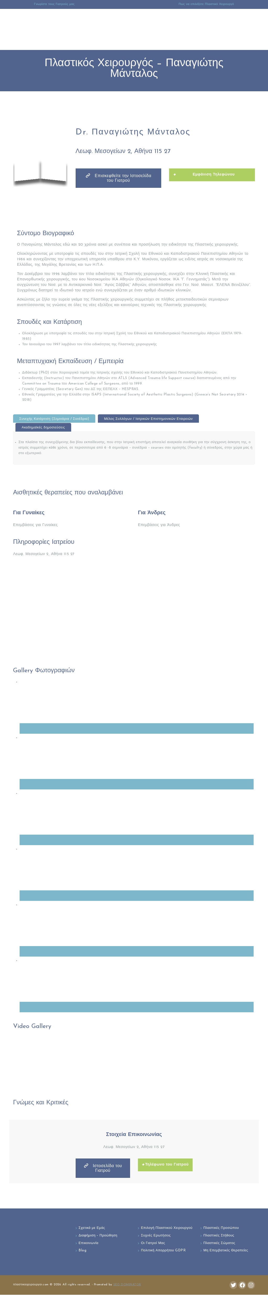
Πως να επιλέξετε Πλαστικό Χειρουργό (206, 4)
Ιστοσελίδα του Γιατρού (102, 1168)
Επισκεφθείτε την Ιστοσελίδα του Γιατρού (118, 178)
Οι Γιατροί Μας (153, 1248)
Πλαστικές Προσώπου (221, 1228)
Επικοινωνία (88, 1243)
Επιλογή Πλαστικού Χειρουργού (156, 1230)
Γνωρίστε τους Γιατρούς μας (54, 4)
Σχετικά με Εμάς (92, 1228)
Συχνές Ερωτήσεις (156, 1241)
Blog (82, 1250)
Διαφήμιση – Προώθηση (98, 1235)
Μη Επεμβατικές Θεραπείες (225, 1250)
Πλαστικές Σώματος (219, 1243)
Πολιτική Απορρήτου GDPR (163, 1256)
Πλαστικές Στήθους (218, 1235)
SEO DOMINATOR (127, 1289)
